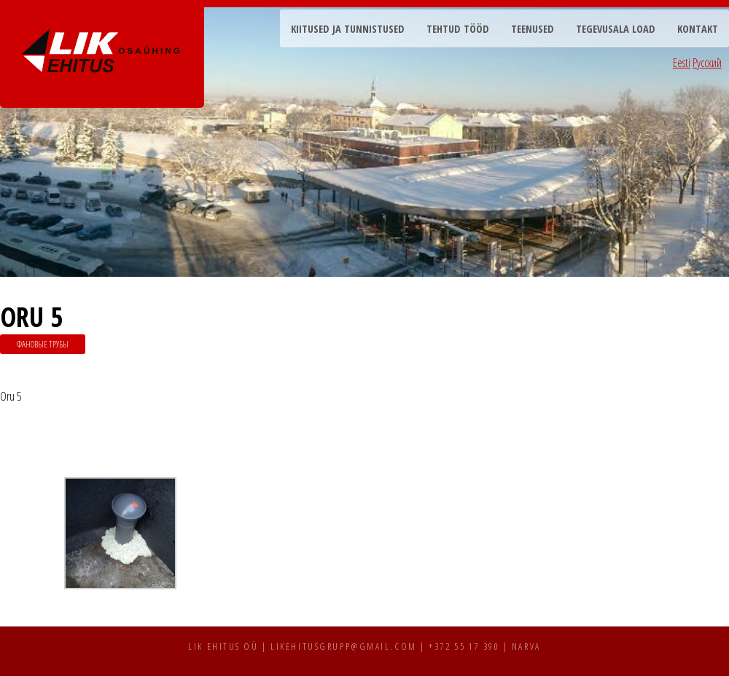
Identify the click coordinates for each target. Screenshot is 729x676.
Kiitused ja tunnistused (348, 29)
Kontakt (697, 29)
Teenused (532, 29)
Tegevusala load (615, 29)
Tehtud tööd (457, 29)
